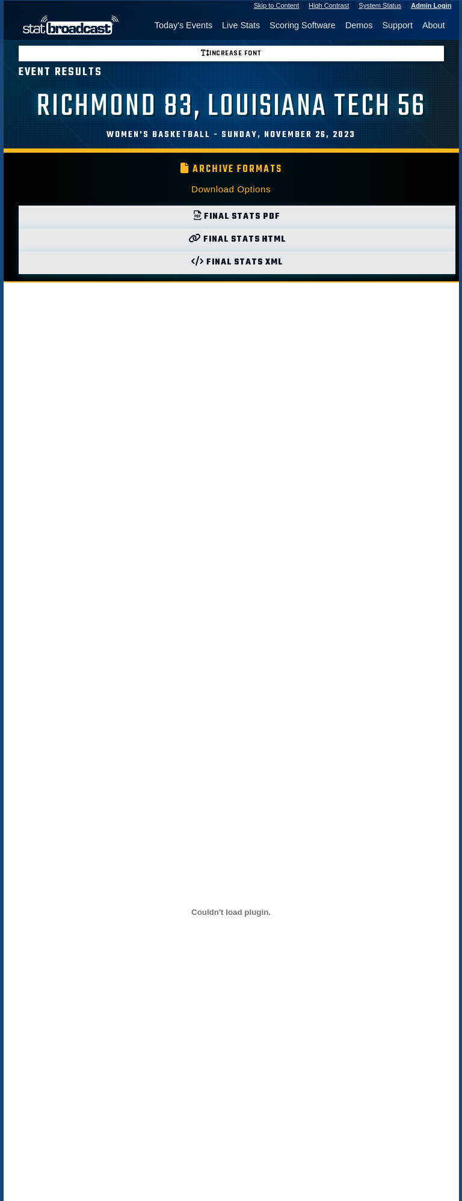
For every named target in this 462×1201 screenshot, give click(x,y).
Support (397, 25)
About (433, 25)
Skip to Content (276, 5)
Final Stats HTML (237, 239)
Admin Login (431, 5)
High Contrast (329, 5)
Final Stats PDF (237, 217)
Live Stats (241, 25)
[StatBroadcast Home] (67, 25)
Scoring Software (303, 25)
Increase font (231, 53)
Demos (359, 25)
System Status (380, 5)
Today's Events (183, 25)
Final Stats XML (237, 262)
